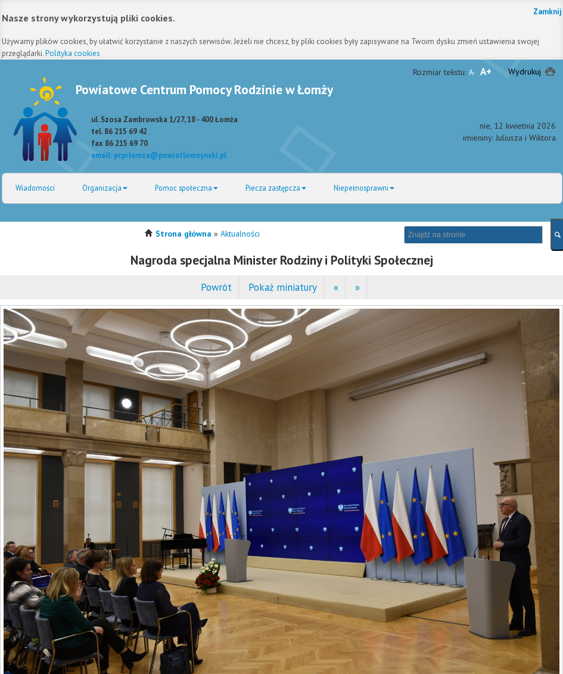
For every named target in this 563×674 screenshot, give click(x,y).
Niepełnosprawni (364, 187)
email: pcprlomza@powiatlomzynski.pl (158, 155)
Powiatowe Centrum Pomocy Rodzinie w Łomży (204, 89)
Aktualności (240, 233)
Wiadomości (35, 187)
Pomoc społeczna (186, 187)
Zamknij (547, 12)
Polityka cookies (72, 53)
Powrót (216, 287)
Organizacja (104, 187)
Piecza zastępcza (275, 187)
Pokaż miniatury (282, 287)
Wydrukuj (524, 71)
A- (472, 72)
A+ (486, 71)
